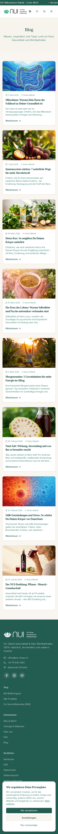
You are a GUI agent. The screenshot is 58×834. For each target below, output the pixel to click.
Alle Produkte (10, 699)
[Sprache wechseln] (30, 11)
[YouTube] (22, 675)
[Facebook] (7, 675)
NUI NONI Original (12, 693)
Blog (6, 742)
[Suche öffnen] (37, 11)
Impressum (9, 759)
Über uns (8, 731)
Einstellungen (29, 818)
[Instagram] (14, 675)
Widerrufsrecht (11, 775)
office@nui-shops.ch (18, 657)
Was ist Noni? (10, 721)
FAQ (6, 737)
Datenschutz (10, 770)
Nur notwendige (29, 825)
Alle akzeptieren (29, 810)
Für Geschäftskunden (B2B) (17, 704)
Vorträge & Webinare (14, 726)
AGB (6, 764)
